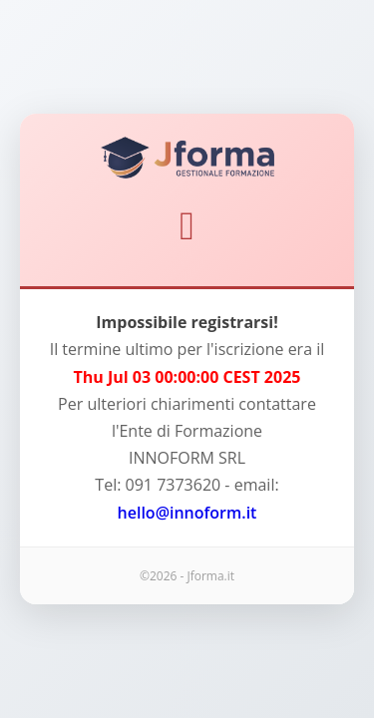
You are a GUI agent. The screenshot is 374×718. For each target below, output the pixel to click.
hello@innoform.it (187, 513)
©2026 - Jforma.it (187, 575)
